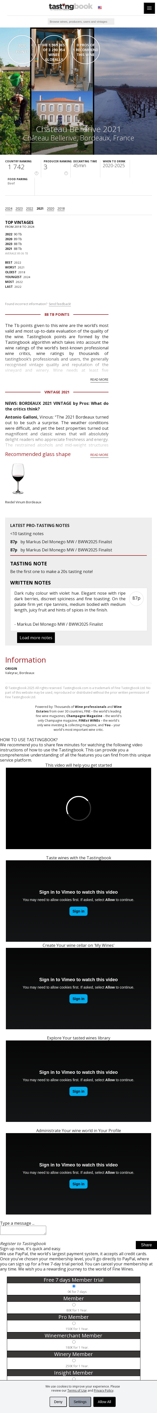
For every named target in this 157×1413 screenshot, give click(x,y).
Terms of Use (77, 1390)
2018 (61, 208)
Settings (80, 1402)
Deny (58, 1402)
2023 (19, 208)
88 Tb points (56, 314)
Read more (99, 379)
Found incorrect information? (38, 304)
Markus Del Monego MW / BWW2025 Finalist (69, 542)
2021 (40, 208)
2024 (8, 208)
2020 (50, 208)
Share (146, 1246)
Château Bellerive (50, 137)
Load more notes (36, 637)
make (51, 571)
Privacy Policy (103, 1390)
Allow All (104, 1402)
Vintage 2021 (56, 392)
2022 (29, 208)
